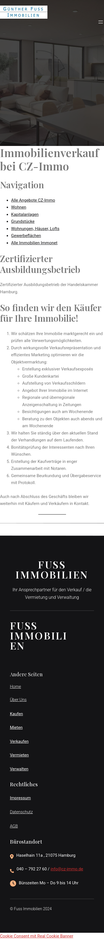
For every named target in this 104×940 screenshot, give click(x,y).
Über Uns (18, 699)
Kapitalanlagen (25, 214)
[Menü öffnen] (100, 22)
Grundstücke (23, 221)
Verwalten (19, 768)
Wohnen (18, 207)
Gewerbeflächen (26, 235)
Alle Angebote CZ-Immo (33, 200)
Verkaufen (19, 741)
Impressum (20, 797)
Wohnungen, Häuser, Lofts (35, 228)
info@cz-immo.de (66, 868)
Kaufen (16, 713)
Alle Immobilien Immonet (34, 242)
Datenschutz (21, 811)
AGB (14, 826)
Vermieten (19, 755)
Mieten (16, 727)
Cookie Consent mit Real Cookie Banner (36, 936)
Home (15, 686)
